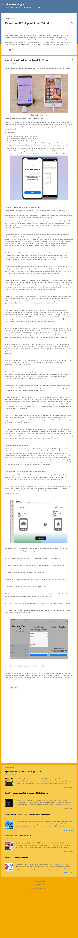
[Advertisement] (39, 791)
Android (14, 174)
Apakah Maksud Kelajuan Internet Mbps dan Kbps (23, 816)
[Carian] (75, 5)
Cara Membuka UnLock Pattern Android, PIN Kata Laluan (26, 838)
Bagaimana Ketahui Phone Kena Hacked (20, 881)
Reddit (18, 272)
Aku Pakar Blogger (15, 4)
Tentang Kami (12, 13)
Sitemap (47, 13)
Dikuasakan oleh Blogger (39, 926)
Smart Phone (14, 732)
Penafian (24, 13)
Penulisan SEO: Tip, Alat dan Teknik (27, 28)
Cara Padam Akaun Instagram (16, 902)
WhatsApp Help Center (51, 262)
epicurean (42, 929)
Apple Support (62, 198)
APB (63, 290)
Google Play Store (19, 610)
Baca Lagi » (68, 832)
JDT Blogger (36, 13)
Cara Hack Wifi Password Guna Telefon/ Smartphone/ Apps (27, 859)
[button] (72, 28)
